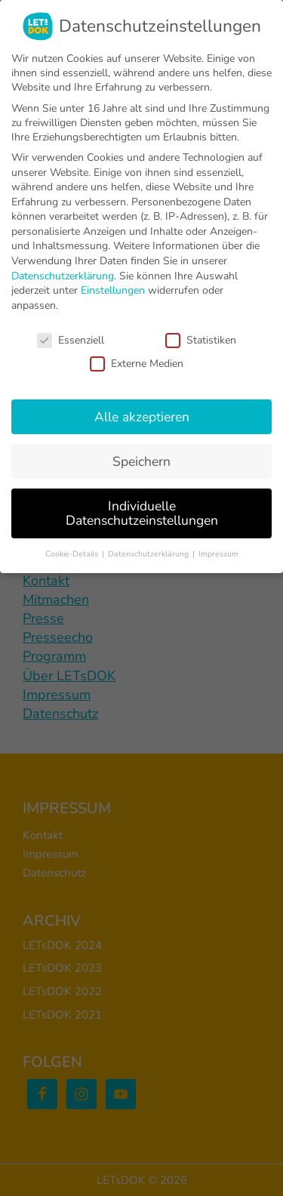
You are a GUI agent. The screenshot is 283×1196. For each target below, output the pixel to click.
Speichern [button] (141, 461)
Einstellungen (113, 290)
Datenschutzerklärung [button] (149, 553)
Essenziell (70, 340)
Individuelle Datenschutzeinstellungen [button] (142, 513)
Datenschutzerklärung (62, 276)
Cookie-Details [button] (72, 553)
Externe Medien (136, 363)
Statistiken (200, 340)
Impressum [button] (218, 553)
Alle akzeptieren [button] (141, 417)
